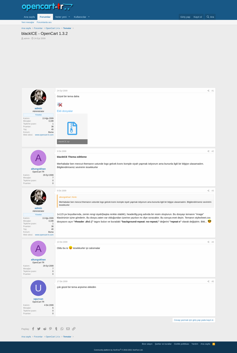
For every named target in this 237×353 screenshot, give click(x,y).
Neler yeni (61, 16)
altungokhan (38, 168)
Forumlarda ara (44, 22)
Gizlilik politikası (181, 344)
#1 (213, 91)
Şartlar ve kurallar (163, 344)
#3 (213, 191)
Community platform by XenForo (118, 350)
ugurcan (38, 298)
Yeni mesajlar (27, 22)
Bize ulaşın (147, 344)
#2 (213, 151)
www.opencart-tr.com (44, 135)
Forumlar (45, 16)
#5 (213, 281)
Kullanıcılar (80, 16)
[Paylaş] (208, 91)
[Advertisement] (118, 65)
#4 (213, 242)
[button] (69, 17)
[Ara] (210, 17)
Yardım (194, 344)
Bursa (50, 132)
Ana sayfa (29, 16)
